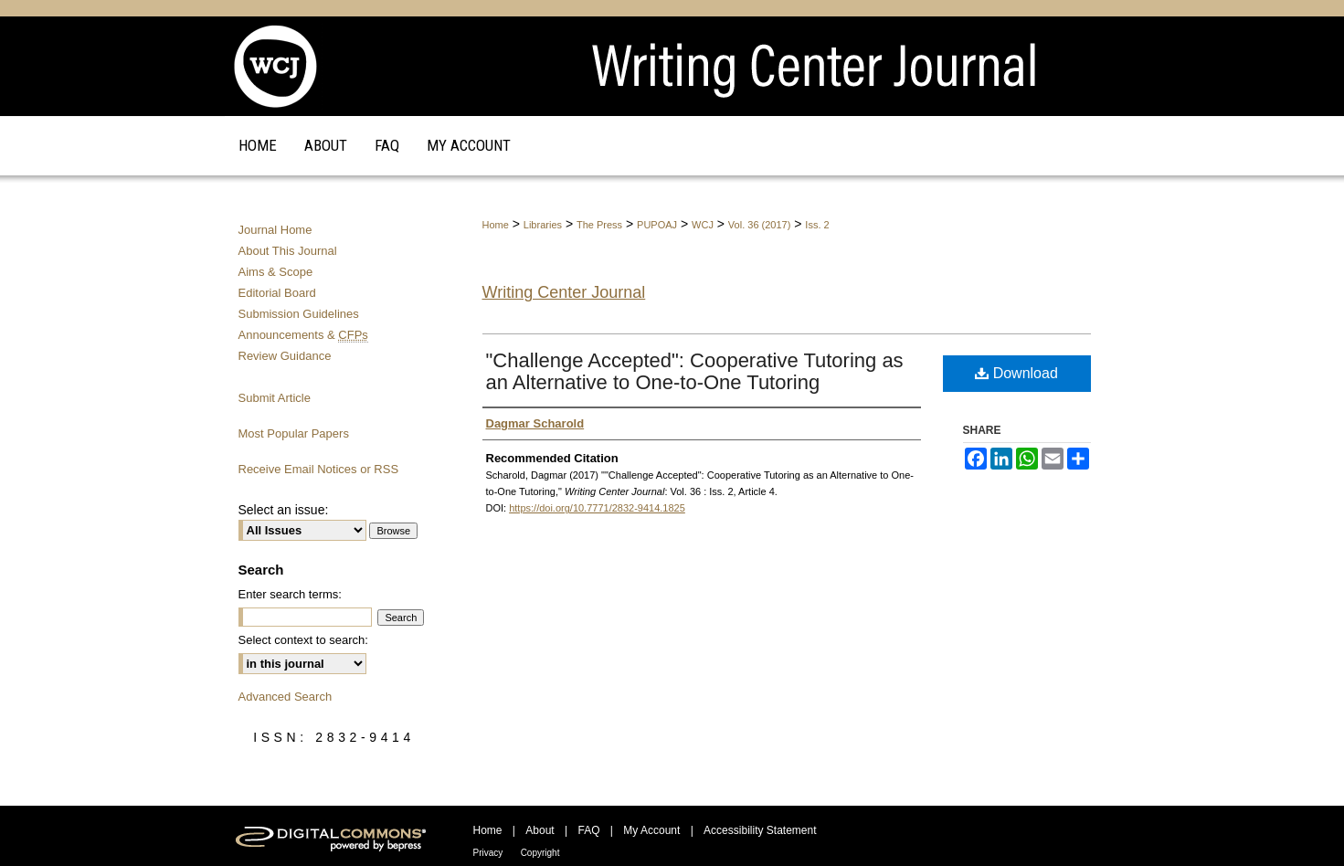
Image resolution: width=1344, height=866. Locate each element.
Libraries (543, 224)
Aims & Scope (275, 272)
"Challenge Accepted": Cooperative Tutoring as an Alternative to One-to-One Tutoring (695, 371)
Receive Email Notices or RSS (318, 469)
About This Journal (287, 251)
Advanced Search (285, 696)
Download (1016, 373)
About (539, 830)
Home (495, 224)
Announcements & (303, 335)
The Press (599, 224)
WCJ (703, 224)
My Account (651, 830)
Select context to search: (303, 640)
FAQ (588, 830)
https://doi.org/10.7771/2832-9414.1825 (597, 507)
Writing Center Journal (564, 292)
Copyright (540, 853)
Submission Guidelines (298, 314)
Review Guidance (285, 356)
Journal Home (275, 230)
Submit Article (274, 398)
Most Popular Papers (293, 433)
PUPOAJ (657, 224)
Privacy (488, 853)
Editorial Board (277, 293)
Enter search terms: (290, 594)
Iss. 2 (817, 224)
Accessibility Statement (760, 830)
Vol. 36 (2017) (759, 224)
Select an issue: (283, 509)
